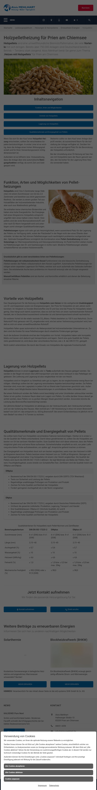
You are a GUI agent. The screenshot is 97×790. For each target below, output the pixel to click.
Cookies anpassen (12, 779)
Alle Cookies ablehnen (14, 772)
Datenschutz (54, 786)
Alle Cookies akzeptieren (15, 766)
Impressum (42, 786)
